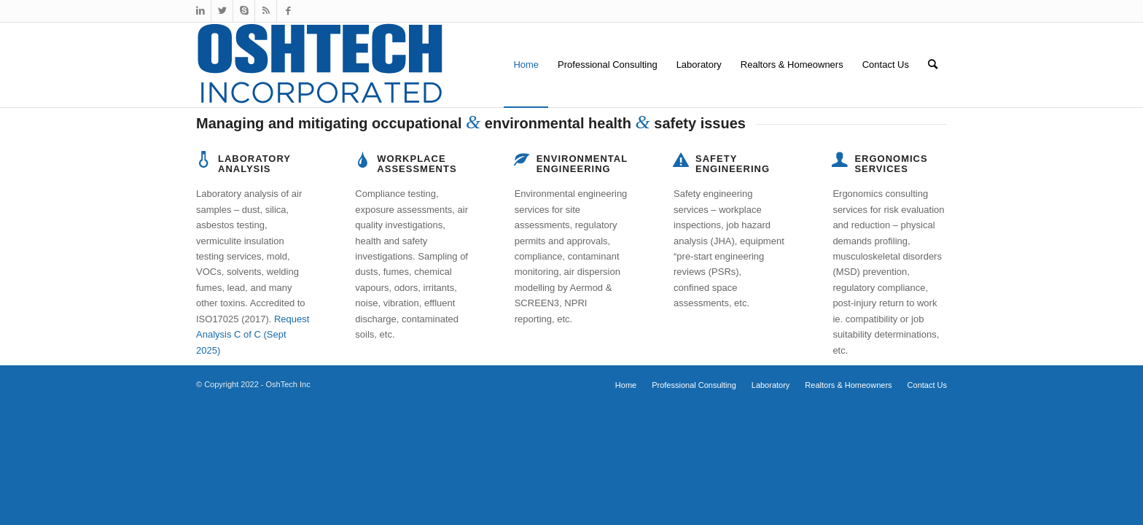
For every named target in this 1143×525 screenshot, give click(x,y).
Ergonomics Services (890, 163)
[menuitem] (526, 65)
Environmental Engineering (582, 163)
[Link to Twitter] (222, 11)
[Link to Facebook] (288, 11)
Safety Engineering (732, 163)
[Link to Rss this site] (265, 11)
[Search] (932, 65)
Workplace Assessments (416, 163)
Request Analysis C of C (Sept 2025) (252, 335)
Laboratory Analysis (254, 163)
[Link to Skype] (243, 11)
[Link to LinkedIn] (200, 11)
